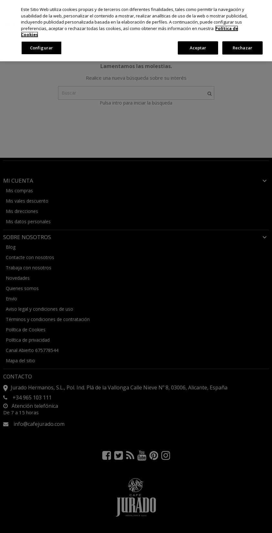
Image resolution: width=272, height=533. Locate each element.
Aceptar (198, 48)
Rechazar (242, 48)
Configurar (41, 48)
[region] (136, 30)
